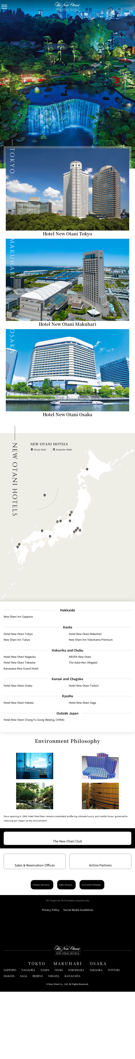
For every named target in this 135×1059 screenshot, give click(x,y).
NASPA (44, 1037)
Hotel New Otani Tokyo (18, 635)
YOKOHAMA (76, 1037)
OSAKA (98, 1030)
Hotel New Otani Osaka (18, 687)
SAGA (23, 1043)
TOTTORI (114, 1037)
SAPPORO (10, 1037)
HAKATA (9, 1043)
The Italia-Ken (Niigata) (83, 664)
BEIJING (37, 1043)
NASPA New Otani (80, 658)
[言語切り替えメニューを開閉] (128, 6)
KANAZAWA (72, 1043)
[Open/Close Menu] (6, 6)
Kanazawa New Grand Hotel (21, 670)
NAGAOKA (28, 1037)
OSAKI (59, 1037)
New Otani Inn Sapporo (18, 618)
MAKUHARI (67, 1030)
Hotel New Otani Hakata (18, 704)
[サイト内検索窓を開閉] (120, 7)
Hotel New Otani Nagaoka (20, 658)
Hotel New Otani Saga (82, 704)
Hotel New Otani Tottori (84, 687)
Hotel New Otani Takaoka (19, 664)
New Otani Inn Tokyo (17, 641)
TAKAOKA (96, 1037)
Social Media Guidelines (78, 977)
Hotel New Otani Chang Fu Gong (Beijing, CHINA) (34, 721)
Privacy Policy (50, 977)
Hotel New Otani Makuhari (85, 635)
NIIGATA (53, 1043)
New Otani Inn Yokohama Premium (91, 641)
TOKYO (37, 1030)
